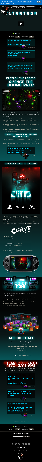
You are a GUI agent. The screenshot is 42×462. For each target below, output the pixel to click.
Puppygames (21, 450)
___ (40, 6)
